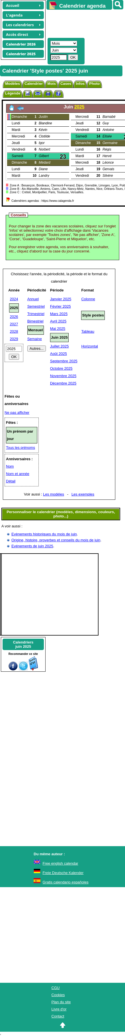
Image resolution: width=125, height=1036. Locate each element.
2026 (14, 316)
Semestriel (36, 306)
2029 (14, 339)
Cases (65, 83)
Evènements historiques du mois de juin (44, 534)
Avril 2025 (58, 321)
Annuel (33, 299)
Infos (80, 83)
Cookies (58, 995)
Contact (58, 1016)
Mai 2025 (57, 328)
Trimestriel (35, 314)
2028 (14, 331)
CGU (56, 988)
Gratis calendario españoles (66, 882)
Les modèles (53, 494)
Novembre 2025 (63, 376)
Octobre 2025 (61, 368)
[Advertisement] (83, 23)
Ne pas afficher (17, 412)
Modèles (12, 83)
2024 (14, 299)
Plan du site (61, 1002)
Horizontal (89, 346)
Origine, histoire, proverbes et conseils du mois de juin (55, 540)
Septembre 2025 (63, 361)
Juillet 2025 (59, 346)
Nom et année (17, 474)
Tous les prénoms (20, 447)
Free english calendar (60, 863)
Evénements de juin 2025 (32, 546)
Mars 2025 (58, 314)
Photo (94, 83)
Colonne (88, 299)
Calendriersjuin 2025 (23, 644)
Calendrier (33, 83)
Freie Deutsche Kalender (63, 873)
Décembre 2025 (63, 383)
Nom (10, 466)
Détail (10, 481)
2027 (14, 324)
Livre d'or (59, 1009)
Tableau (87, 331)
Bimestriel (35, 321)
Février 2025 (60, 306)
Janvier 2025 (60, 299)
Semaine (34, 339)
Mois (51, 83)
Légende (12, 93)
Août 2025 (58, 354)
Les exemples (82, 494)
